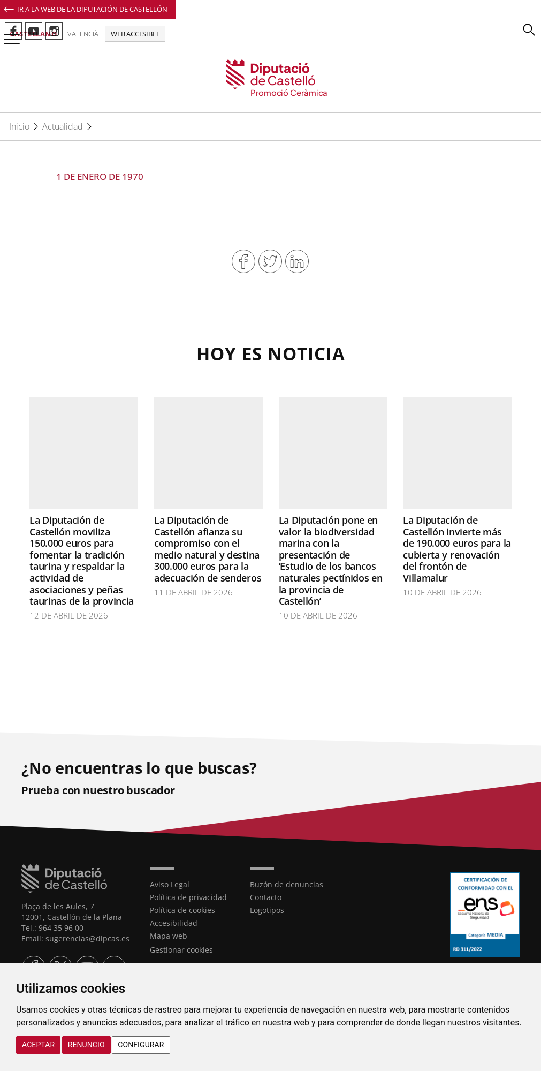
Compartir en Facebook (243, 261)
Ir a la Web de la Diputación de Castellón (92, 9)
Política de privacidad (188, 897)
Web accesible (135, 34)
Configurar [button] (141, 1044)
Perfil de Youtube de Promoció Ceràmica (33, 31)
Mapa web (168, 936)
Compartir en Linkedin (297, 261)
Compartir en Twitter (270, 261)
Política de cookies (182, 910)
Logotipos (267, 910)
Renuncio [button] (86, 1044)
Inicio (19, 126)
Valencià (82, 34)
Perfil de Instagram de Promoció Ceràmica (54, 31)
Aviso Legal (169, 884)
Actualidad (62, 126)
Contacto (265, 897)
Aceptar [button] (38, 1044)
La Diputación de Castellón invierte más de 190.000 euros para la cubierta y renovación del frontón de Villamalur (457, 549)
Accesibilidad (173, 923)
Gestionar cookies (181, 950)
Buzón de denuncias (286, 884)
